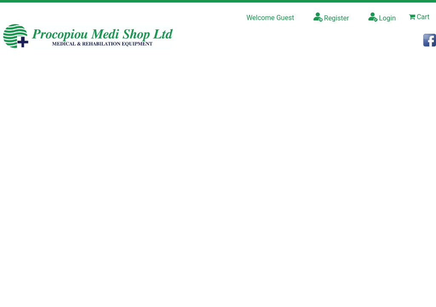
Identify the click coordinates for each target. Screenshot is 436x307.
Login (382, 17)
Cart (419, 17)
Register (331, 17)
